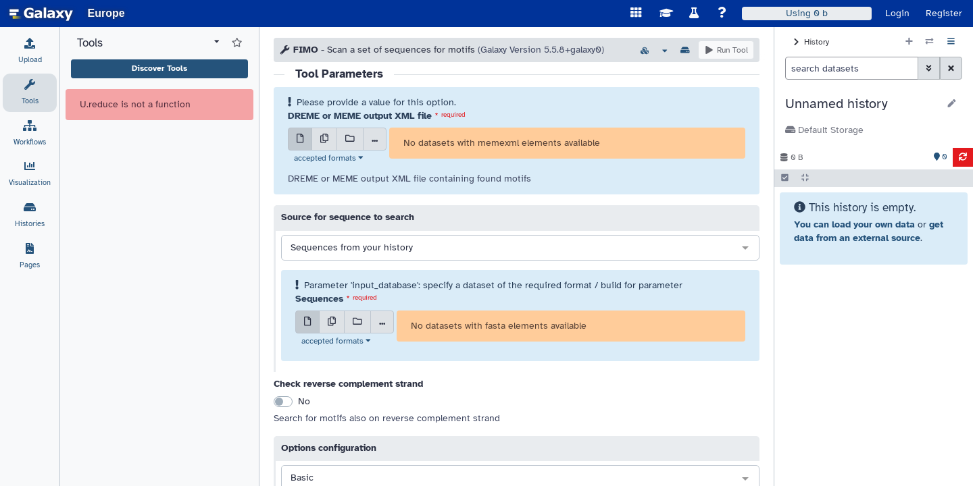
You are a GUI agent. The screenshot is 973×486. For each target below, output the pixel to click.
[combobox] (520, 248)
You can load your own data (854, 224)
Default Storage (824, 130)
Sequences (319, 298)
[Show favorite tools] (237, 43)
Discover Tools (159, 68)
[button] (862, 104)
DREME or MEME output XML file (360, 116)
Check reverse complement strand (348, 383)
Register (944, 13)
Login (897, 13)
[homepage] (41, 13)
